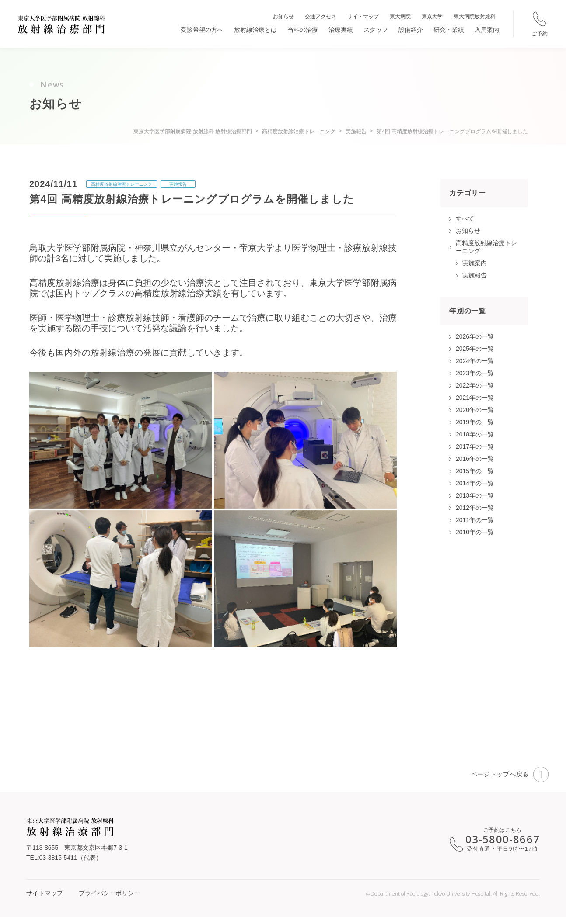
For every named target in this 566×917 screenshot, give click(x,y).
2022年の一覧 (475, 385)
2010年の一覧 (475, 532)
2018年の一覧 (475, 434)
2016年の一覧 (475, 458)
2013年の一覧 (475, 495)
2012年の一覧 (475, 507)
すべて (465, 218)
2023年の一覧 (475, 373)
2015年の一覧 (475, 470)
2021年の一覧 (475, 397)
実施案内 (474, 263)
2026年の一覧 (475, 336)
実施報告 (178, 184)
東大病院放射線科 (475, 17)
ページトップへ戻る (510, 774)
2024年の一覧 (475, 360)
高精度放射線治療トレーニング (121, 184)
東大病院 (400, 17)
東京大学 (432, 17)
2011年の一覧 (475, 519)
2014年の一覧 (475, 483)
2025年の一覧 (475, 348)
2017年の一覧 (475, 446)
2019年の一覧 (475, 422)
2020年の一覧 (475, 409)
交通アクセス (320, 17)
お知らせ (283, 17)
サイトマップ (363, 17)
